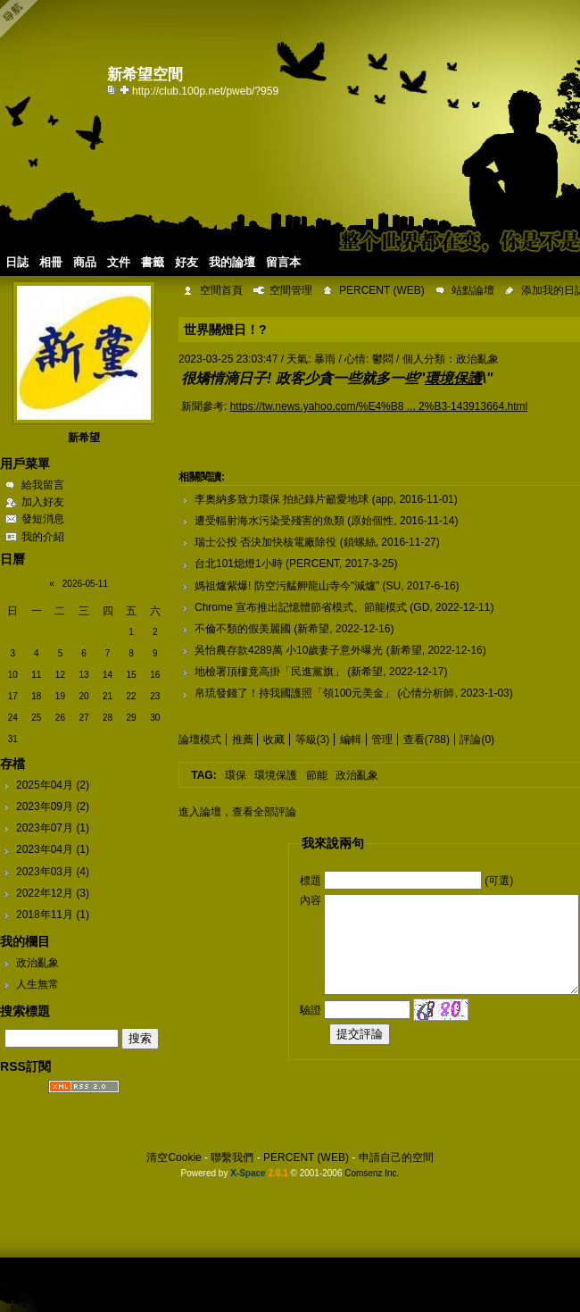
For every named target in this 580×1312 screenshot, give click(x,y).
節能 (316, 775)
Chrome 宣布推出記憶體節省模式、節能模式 (301, 607)
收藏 (274, 739)
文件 (118, 262)
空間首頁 (221, 290)
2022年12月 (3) (52, 893)
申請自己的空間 (396, 1157)
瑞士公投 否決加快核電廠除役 (265, 542)
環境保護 (275, 775)
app (385, 499)
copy (113, 89)
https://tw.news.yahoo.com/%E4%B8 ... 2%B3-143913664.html (379, 406)
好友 (186, 262)
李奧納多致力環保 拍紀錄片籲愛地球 (282, 499)
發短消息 (42, 519)
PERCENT (314, 563)
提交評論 (359, 1033)
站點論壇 (473, 290)
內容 (310, 900)
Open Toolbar (22, 19)
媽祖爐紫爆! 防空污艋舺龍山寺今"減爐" (287, 586)
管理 (382, 739)
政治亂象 (37, 963)
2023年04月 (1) (52, 849)
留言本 (283, 262)
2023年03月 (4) (52, 871)
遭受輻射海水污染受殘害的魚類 (269, 520)
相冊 (50, 262)
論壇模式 (199, 739)
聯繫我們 (232, 1157)
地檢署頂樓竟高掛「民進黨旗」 (269, 671)
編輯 (350, 739)
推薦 (242, 739)
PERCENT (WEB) (382, 290)
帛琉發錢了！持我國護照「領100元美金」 (294, 693)
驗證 (310, 1009)
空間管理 (290, 290)
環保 (235, 775)
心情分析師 (427, 693)
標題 (310, 880)
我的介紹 (42, 537)
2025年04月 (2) (52, 785)
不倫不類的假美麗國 (243, 629)
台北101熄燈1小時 (239, 563)
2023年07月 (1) (52, 828)
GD (421, 607)
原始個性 (372, 520)
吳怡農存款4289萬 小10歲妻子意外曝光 (289, 650)
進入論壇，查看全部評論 (237, 812)
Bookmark (126, 89)
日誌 (17, 262)
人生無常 (37, 984)
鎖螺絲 (360, 542)
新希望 (84, 437)
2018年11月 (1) (52, 914)
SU (394, 586)
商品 (84, 262)
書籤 (152, 262)
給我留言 (42, 485)
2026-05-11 (85, 584)
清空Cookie (173, 1157)
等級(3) (312, 739)
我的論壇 (232, 262)
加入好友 (42, 502)
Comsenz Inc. (371, 1173)
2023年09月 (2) (52, 806)
